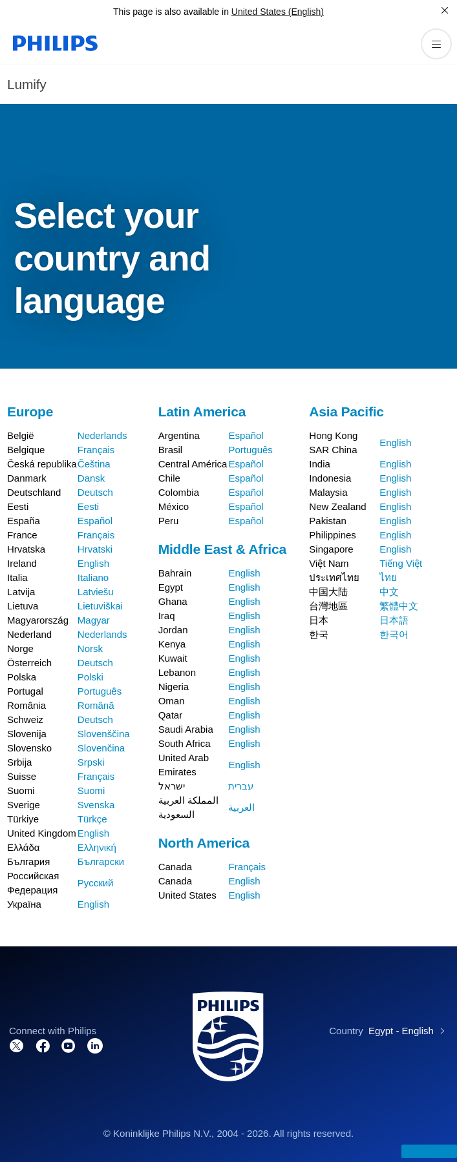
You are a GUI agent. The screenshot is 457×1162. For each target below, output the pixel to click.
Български (101, 861)
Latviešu (96, 591)
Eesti (88, 506)
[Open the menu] (436, 43)
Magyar (94, 620)
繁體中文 (398, 605)
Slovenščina (104, 733)
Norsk (90, 648)
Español (95, 520)
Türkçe (92, 818)
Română (96, 705)
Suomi (91, 790)
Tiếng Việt (400, 563)
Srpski (91, 762)
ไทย (388, 577)
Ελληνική (97, 847)
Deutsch (95, 492)
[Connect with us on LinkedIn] (95, 1044)
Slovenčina (101, 747)
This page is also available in (171, 11)
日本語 (394, 620)
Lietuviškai (100, 605)
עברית (240, 785)
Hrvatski (95, 549)
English (93, 563)
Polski (90, 676)
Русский (96, 882)
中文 (389, 591)
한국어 (394, 634)
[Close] (444, 10)
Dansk (91, 478)
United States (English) (277, 11)
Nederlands (102, 435)
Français (96, 449)
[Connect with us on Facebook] (42, 1044)
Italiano (93, 577)
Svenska (96, 804)
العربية (241, 807)
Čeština (94, 463)
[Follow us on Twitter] (17, 1044)
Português (100, 691)
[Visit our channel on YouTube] (68, 1044)
